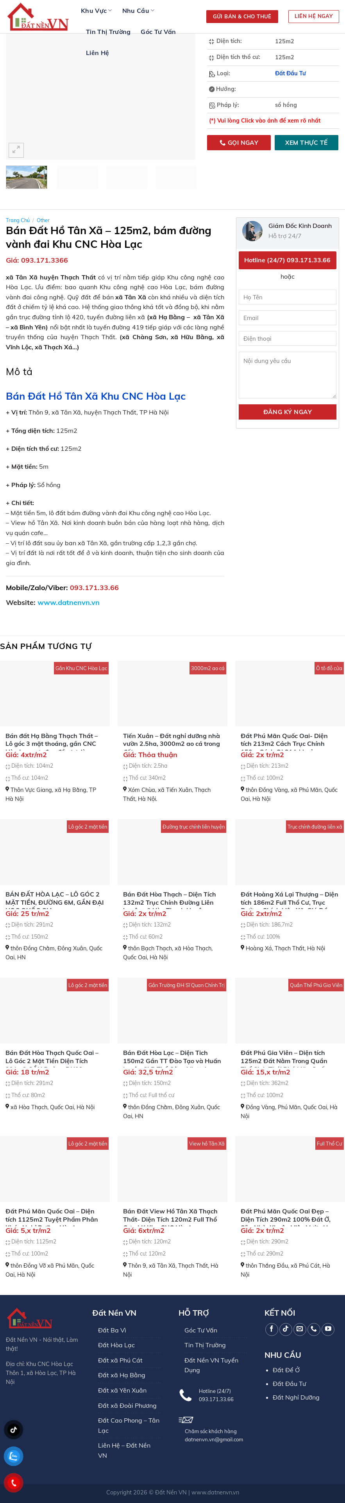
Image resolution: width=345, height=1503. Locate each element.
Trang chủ (18, 220)
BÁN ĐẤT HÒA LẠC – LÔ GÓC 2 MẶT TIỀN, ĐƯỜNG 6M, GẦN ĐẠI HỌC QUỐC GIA (54, 902)
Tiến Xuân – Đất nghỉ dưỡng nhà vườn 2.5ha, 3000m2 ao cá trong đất (171, 744)
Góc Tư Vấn (158, 32)
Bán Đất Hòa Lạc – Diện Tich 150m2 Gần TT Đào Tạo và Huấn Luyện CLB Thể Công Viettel (172, 1061)
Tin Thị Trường (108, 32)
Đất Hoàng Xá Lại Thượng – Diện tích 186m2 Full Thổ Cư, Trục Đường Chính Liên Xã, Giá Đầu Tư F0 (289, 906)
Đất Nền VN (171, 1492)
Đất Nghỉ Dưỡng (296, 1397)
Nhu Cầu (138, 10)
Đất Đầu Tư (290, 73)
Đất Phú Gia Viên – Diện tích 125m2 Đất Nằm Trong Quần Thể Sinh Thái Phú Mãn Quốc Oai (284, 1065)
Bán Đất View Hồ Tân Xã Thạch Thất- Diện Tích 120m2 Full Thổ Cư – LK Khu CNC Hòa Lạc (170, 1219)
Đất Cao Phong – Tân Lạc (128, 1425)
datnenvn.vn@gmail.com (214, 1439)
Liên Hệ (97, 53)
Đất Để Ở (286, 1370)
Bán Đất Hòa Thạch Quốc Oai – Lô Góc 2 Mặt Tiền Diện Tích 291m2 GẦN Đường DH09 (51, 1061)
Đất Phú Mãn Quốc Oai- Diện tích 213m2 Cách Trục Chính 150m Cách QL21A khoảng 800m (284, 748)
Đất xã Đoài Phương (127, 1405)
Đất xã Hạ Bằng (121, 1375)
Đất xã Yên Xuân (122, 1390)
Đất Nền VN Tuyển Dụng (211, 1365)
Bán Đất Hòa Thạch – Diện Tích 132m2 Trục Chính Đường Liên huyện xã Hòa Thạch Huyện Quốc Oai (169, 906)
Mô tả (19, 371)
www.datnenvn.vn (215, 1492)
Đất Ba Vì (112, 1330)
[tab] (19, 371)
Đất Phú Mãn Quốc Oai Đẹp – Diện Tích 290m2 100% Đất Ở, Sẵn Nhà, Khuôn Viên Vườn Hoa (288, 1219)
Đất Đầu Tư (289, 1383)
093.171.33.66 (94, 587)
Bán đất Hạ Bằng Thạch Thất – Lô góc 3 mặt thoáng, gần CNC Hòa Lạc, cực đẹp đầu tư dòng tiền (51, 748)
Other (43, 220)
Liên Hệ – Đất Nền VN (124, 1450)
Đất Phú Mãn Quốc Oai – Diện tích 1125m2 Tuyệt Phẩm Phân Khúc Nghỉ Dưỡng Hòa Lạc (51, 1219)
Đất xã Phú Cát (120, 1360)
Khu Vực (96, 10)
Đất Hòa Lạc (116, 1345)
